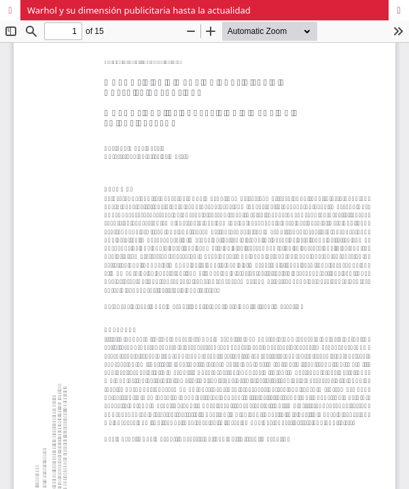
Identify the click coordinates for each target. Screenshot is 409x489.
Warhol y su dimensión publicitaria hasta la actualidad (139, 10)
